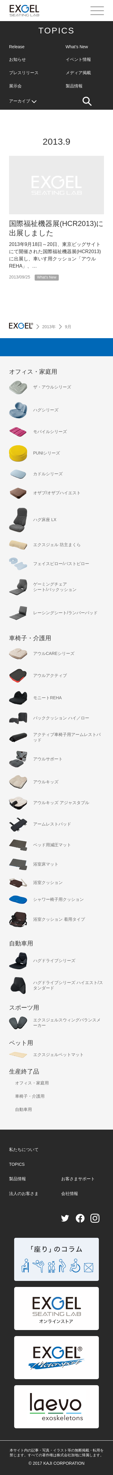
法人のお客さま (24, 1193)
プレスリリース (24, 72)
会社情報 (69, 1193)
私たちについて (24, 1149)
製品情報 (74, 85)
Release (16, 46)
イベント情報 (78, 59)
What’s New (77, 46)
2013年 (49, 326)
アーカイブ (23, 101)
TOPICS (56, 30)
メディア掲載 (78, 72)
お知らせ (17, 59)
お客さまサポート (78, 1178)
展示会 (15, 85)
